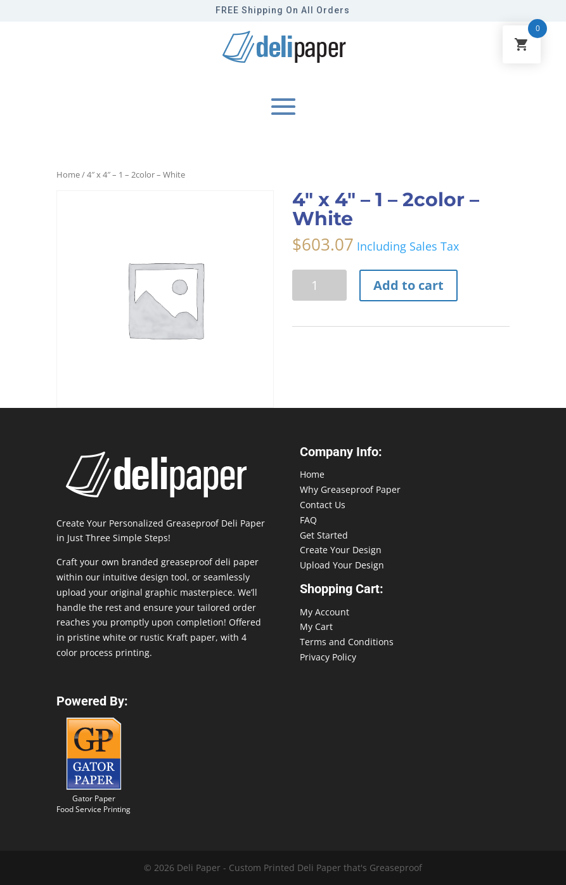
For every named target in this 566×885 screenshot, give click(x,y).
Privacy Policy (328, 657)
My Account (324, 612)
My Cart (316, 626)
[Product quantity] (319, 285)
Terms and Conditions (347, 642)
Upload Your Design (342, 565)
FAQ (308, 520)
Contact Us (322, 505)
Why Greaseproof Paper (350, 489)
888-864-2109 (28, 861)
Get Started (324, 535)
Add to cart (408, 285)
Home (68, 174)
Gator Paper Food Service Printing (93, 804)
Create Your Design (341, 550)
